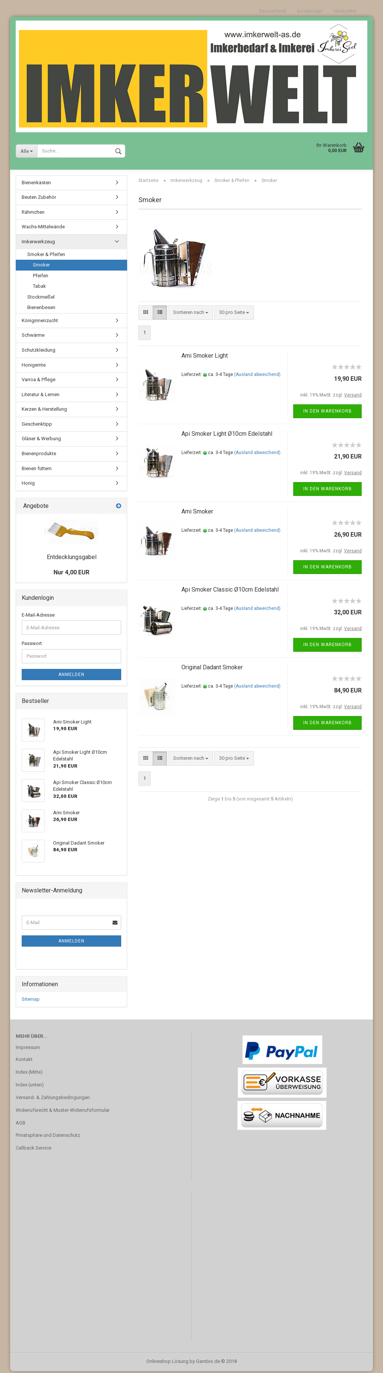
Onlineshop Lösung (167, 1363)
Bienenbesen (41, 309)
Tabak (39, 288)
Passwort (32, 645)
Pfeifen (40, 277)
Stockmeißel (41, 299)
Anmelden (71, 676)
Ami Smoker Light (204, 357)
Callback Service (33, 1150)
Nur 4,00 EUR (71, 574)
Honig (28, 485)
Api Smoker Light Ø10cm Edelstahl (226, 435)
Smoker (41, 266)
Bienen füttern (37, 470)
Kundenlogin (310, 11)
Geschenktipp (37, 426)
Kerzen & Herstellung (44, 411)
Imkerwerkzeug (38, 243)
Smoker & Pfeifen (46, 256)
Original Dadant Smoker (212, 669)
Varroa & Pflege (38, 381)
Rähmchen (33, 214)
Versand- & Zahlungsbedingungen (53, 1099)
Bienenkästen (36, 184)
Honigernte (34, 367)
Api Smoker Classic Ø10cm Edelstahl (230, 591)
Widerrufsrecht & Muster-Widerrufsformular (63, 1112)
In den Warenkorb (327, 413)
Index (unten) (30, 1086)
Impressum (28, 1049)
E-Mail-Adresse (38, 617)
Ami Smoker (197, 513)
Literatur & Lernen (40, 396)
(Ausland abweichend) (257, 376)
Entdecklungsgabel (71, 558)
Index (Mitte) (29, 1074)
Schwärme (33, 337)
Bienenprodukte (39, 455)
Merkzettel (345, 11)
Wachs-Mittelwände (43, 229)
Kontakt (24, 1061)
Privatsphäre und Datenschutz (48, 1137)
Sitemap (31, 1001)
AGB (20, 1124)
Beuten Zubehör (39, 199)
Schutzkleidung (38, 352)
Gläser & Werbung (41, 441)
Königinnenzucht (40, 322)
